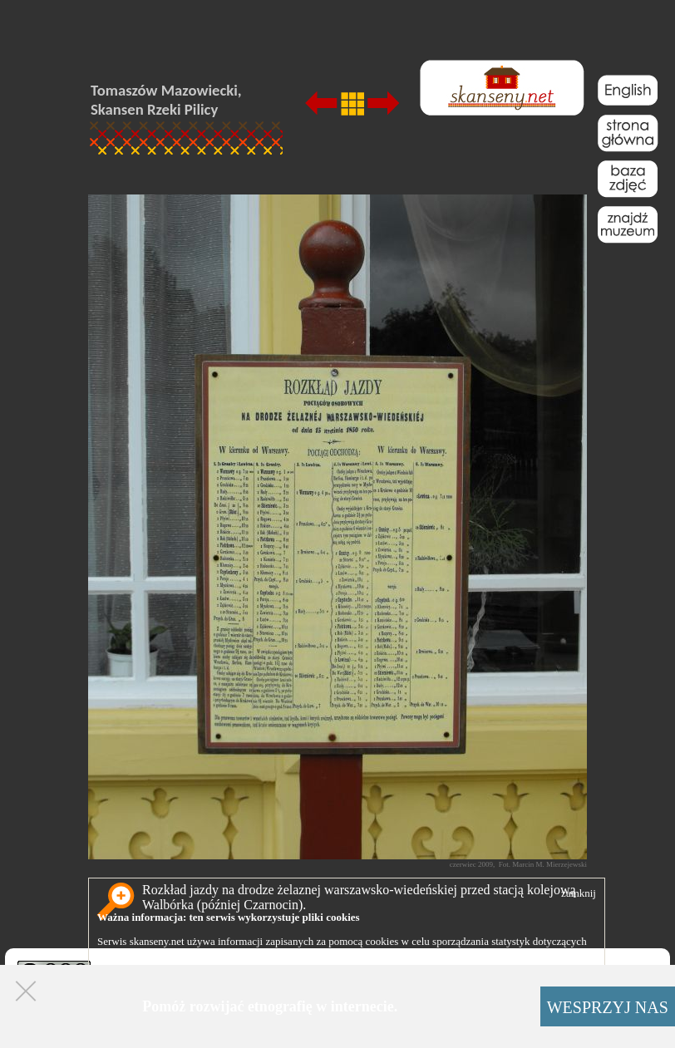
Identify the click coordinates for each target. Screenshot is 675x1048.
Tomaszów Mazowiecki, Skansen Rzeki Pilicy (166, 100)
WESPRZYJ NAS (607, 1007)
